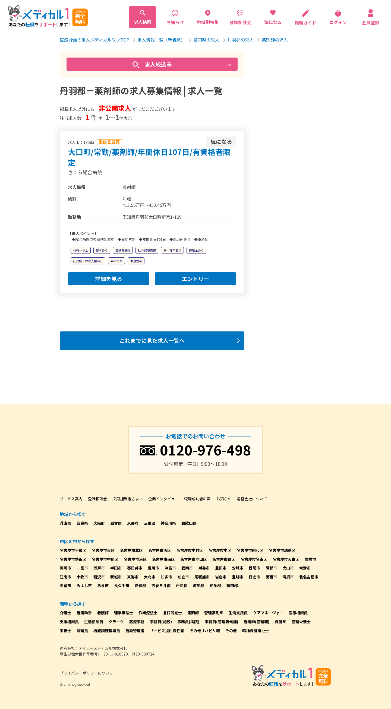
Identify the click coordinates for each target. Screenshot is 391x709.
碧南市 (187, 568)
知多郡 (215, 585)
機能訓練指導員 (106, 630)
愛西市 (271, 577)
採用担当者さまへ (127, 498)
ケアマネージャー (268, 612)
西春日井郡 (161, 585)
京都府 (132, 523)
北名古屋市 (308, 577)
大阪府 (99, 523)
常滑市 (305, 568)
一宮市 (82, 568)
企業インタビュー (163, 498)
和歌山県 (189, 523)
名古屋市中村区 (189, 550)
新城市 (116, 577)
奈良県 (82, 523)
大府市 (149, 577)
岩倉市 (220, 577)
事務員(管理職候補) (221, 621)
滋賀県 (116, 523)
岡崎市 (65, 568)
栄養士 (65, 630)
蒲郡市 (271, 568)
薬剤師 (193, 612)
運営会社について (252, 498)
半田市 (116, 568)
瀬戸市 (99, 568)
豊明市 (237, 577)
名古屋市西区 (159, 550)
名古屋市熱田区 (73, 559)
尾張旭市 (202, 577)
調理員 (82, 630)
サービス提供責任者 (167, 630)
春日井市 (134, 568)
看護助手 (84, 612)
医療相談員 (298, 612)
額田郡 (232, 585)
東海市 (132, 577)
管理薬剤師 (213, 612)
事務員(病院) (188, 621)
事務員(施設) (161, 621)
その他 (231, 630)
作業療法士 (147, 612)
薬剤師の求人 (275, 39)
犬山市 (288, 568)
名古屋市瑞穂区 (282, 550)
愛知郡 (140, 585)
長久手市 (121, 585)
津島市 (170, 568)
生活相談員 (93, 621)
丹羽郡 (181, 585)
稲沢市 (99, 577)
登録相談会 (97, 498)
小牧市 (82, 577)
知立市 (183, 577)
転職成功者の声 (197, 498)
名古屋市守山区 (193, 559)
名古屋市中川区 (105, 559)
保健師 (280, 621)
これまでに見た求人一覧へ (152, 340)
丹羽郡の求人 (241, 39)
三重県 (149, 523)
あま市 (103, 585)
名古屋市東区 (103, 550)
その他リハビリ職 (205, 630)
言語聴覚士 (172, 612)
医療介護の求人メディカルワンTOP (94, 39)
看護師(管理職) (256, 621)
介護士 (65, 612)
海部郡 (198, 585)
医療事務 (136, 621)
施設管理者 (134, 630)
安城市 (237, 568)
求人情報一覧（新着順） (161, 39)
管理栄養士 (301, 621)
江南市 (65, 577)
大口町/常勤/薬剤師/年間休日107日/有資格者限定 (149, 157)
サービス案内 (71, 498)
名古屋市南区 (163, 559)
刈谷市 (204, 568)
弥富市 (65, 585)
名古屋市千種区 (73, 550)
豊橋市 (310, 559)
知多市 (166, 577)
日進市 (254, 577)
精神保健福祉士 (255, 630)
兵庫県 (65, 523)
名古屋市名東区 (254, 559)
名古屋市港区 (135, 559)
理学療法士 (123, 612)
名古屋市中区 (220, 550)
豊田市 (220, 568)
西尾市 (254, 568)
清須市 (288, 577)
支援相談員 (69, 621)
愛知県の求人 (206, 39)
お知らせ (223, 498)
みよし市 (84, 585)
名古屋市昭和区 (250, 550)
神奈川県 (168, 523)
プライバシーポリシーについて (86, 673)
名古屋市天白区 (286, 559)
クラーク (116, 621)
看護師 (103, 612)
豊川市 (153, 568)
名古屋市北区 (131, 550)
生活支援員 (238, 612)
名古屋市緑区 (223, 559)
